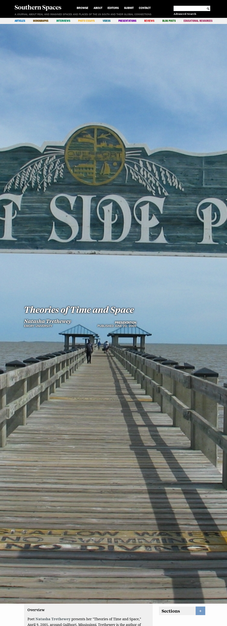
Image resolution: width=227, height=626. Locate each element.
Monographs (40, 21)
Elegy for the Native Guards (84, 612)
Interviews (63, 21)
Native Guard (39, 601)
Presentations (127, 21)
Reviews (149, 21)
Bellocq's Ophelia (88, 595)
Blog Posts (169, 21)
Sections (171, 576)
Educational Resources (198, 21)
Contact (145, 8)
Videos (106, 21)
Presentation (125, 244)
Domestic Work (40, 595)
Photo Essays (86, 21)
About (98, 8)
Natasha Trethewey (47, 242)
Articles (20, 21)
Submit (129, 8)
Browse (82, 8)
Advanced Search (185, 14)
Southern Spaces (38, 7)
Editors (113, 8)
